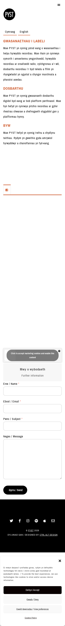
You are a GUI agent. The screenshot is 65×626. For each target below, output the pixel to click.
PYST (31, 530)
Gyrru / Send (16, 490)
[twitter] (11, 520)
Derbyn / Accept (32, 590)
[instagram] (28, 520)
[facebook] (19, 520)
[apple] (44, 520)
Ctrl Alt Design (49, 535)
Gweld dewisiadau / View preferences (32, 609)
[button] (60, 561)
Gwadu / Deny (33, 600)
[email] (53, 520)
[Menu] (59, 4)
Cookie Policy (31, 618)
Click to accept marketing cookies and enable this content (32, 355)
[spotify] (36, 520)
